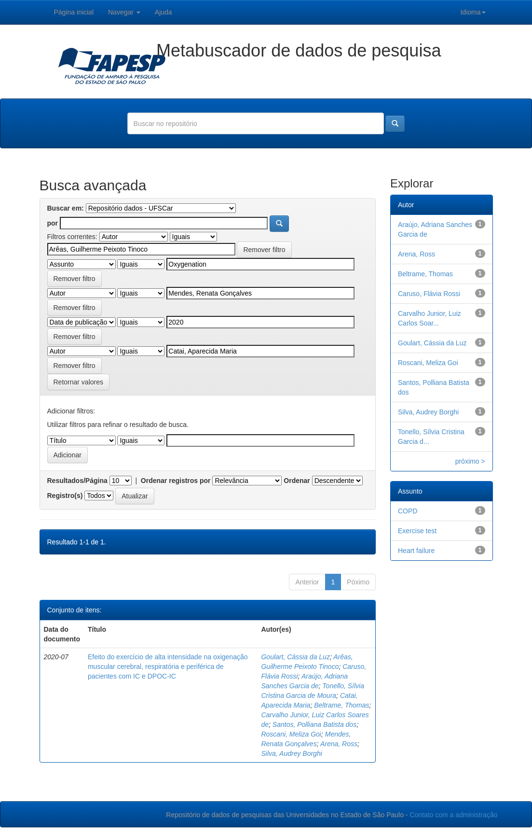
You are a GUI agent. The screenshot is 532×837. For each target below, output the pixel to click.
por (52, 223)
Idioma (472, 12)
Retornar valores (79, 382)
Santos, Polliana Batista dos (314, 724)
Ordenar (297, 480)
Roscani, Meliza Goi (291, 734)
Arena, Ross (338, 744)
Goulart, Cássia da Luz (295, 657)
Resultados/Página (77, 480)
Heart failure (416, 550)
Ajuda (163, 12)
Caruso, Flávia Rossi (429, 294)
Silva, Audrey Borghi (291, 753)
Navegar (124, 12)
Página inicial (74, 12)
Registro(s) (65, 495)
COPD (407, 511)
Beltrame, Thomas (341, 705)
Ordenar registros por (176, 480)
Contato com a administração (453, 815)
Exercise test (417, 531)
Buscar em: (65, 208)
